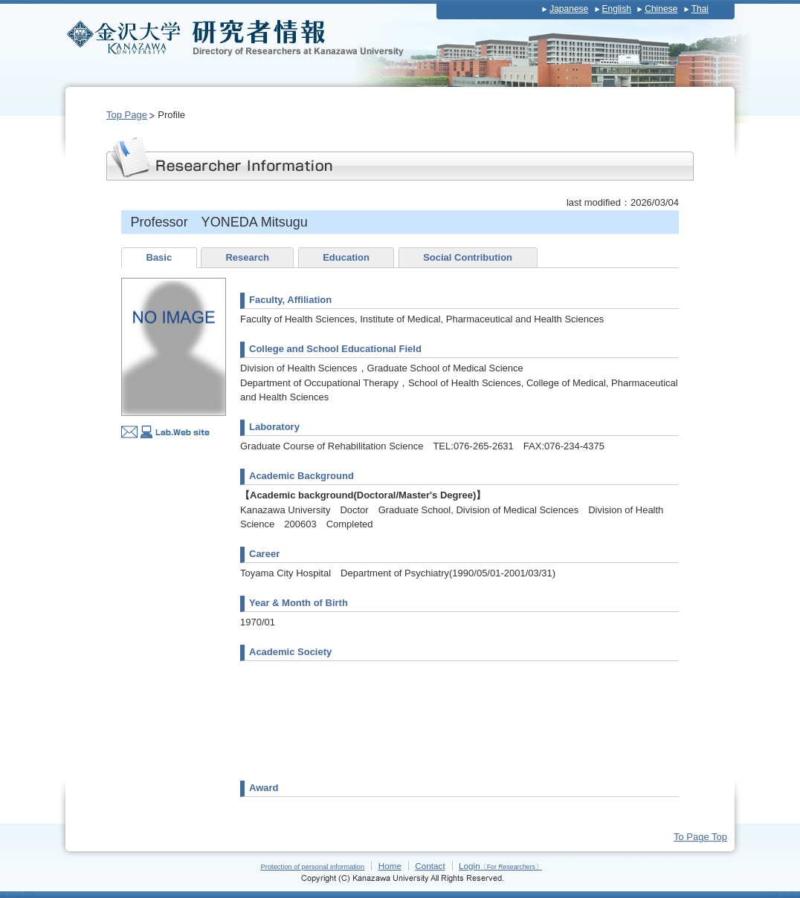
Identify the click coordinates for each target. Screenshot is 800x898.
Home (389, 866)
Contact (430, 866)
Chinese (661, 9)
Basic (159, 257)
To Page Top (700, 836)
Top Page (126, 114)
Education (346, 257)
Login (500, 866)
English (616, 9)
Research (247, 257)
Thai (700, 9)
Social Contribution (467, 257)
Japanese (568, 9)
